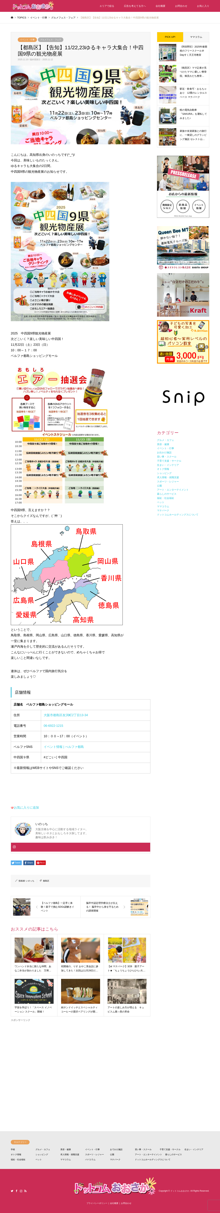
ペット (39, 1159)
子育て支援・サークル (170, 1149)
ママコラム (196, 37)
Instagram (21, 1191)
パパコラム (90, 1159)
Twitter (12, 1191)
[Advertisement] (80, 1063)
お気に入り (203, 6)
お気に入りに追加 (26, 807)
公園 (112, 1154)
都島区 (46, 881)
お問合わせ (181, 6)
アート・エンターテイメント (148, 1154)
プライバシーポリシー (97, 1203)
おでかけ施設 (116, 1149)
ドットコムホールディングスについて (152, 1159)
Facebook (16, 1191)
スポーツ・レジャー (94, 1154)
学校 (13, 1149)
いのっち (30, 881)
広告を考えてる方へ (135, 6)
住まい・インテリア (193, 1149)
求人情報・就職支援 (69, 1154)
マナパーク (115, 1159)
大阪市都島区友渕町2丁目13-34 (66, 715)
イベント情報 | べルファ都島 (64, 747)
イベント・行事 (27, 39)
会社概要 (160, 6)
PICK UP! (170, 37)
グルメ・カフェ (43, 1149)
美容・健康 (65, 1149)
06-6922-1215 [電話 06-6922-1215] (53, 725)
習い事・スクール (143, 1149)
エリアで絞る (107, 6)
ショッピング (42, 1154)
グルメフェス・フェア (50, 39)
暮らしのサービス (173, 1154)
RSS (25, 1191)
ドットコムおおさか (179, 1191)
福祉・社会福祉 (18, 1159)
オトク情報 (16, 1154)
